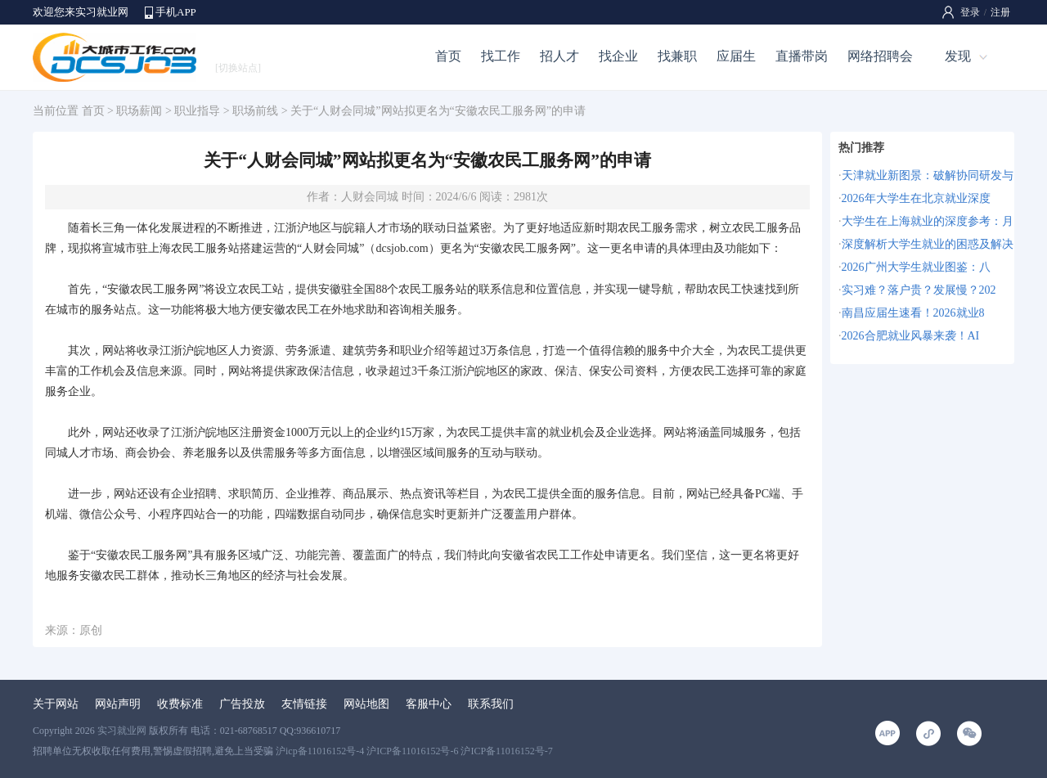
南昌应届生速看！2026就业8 (913, 313)
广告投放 (242, 704)
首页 (448, 56)
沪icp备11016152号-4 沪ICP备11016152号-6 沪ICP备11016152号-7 (414, 751)
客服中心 (429, 704)
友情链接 (304, 704)
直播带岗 (801, 56)
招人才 (559, 56)
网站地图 (366, 704)
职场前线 (255, 111)
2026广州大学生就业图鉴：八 (916, 267)
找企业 (618, 56)
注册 (1000, 12)
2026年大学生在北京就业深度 (916, 198)
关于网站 (56, 704)
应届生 (736, 56)
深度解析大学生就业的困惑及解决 (927, 244)
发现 (958, 56)
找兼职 (677, 56)
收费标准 (180, 704)
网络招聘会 (880, 56)
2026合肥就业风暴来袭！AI (911, 336)
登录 (970, 12)
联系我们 (491, 704)
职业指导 (197, 111)
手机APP (175, 12)
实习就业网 (121, 730)
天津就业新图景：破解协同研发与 (927, 175)
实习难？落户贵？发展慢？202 (919, 290)
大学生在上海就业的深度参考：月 (927, 221)
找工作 (500, 56)
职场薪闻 (139, 111)
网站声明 (118, 704)
